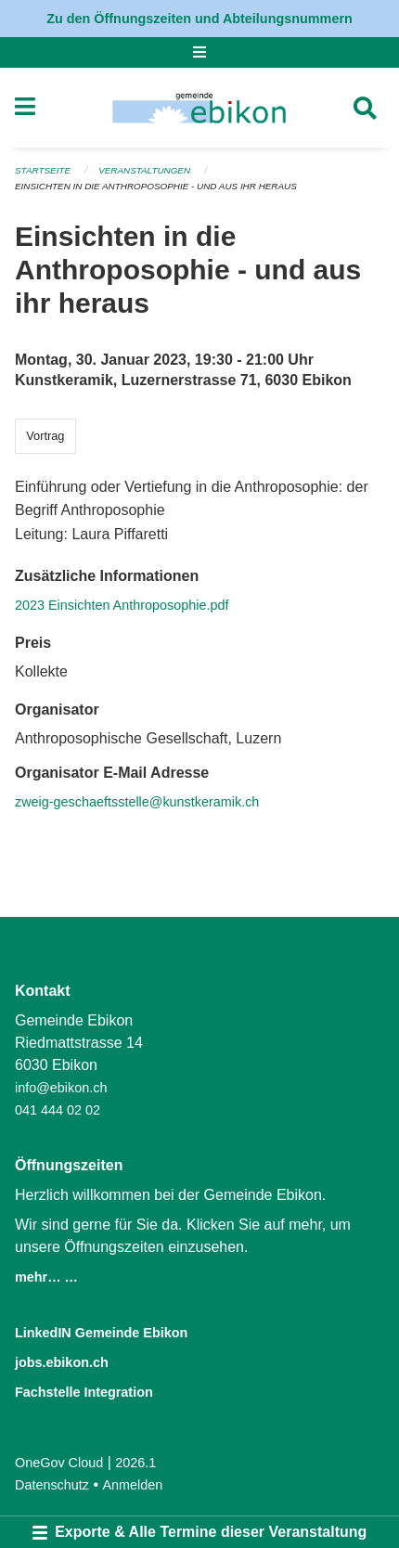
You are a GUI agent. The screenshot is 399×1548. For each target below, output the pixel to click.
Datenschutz (52, 1484)
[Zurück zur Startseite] (199, 108)
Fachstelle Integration (84, 1392)
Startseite (43, 170)
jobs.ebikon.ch (62, 1362)
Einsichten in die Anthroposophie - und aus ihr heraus (156, 186)
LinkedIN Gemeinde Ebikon (101, 1332)
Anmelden (133, 1484)
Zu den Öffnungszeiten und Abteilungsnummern (199, 18)
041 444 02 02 (57, 1110)
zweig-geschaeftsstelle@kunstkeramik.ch (137, 801)
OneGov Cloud (59, 1462)
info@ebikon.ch (61, 1087)
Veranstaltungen (144, 170)
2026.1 (135, 1462)
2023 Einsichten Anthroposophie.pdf (121, 605)
